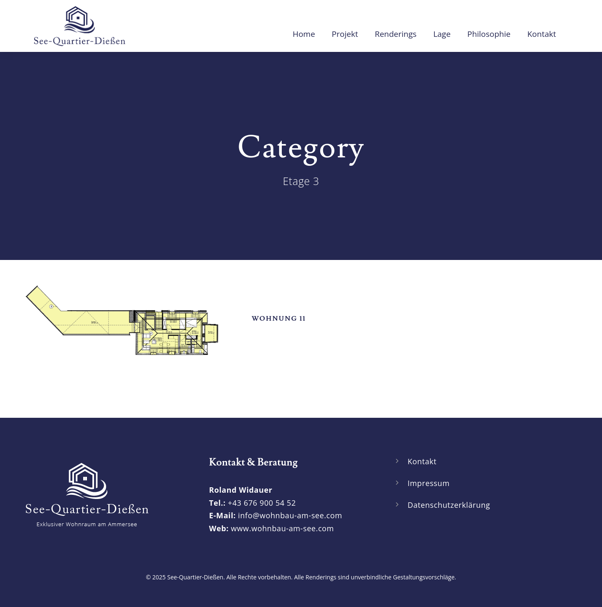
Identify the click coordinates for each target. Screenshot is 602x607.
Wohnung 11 (279, 318)
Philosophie (488, 33)
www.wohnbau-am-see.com (282, 528)
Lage (441, 33)
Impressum (428, 483)
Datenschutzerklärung (449, 505)
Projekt (345, 33)
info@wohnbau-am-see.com (290, 515)
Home (304, 33)
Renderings (395, 33)
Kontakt (541, 33)
